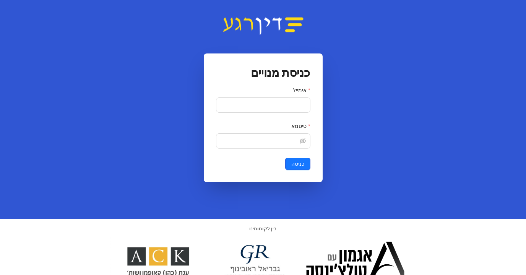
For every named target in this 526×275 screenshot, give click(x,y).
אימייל (300, 90)
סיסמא (299, 126)
